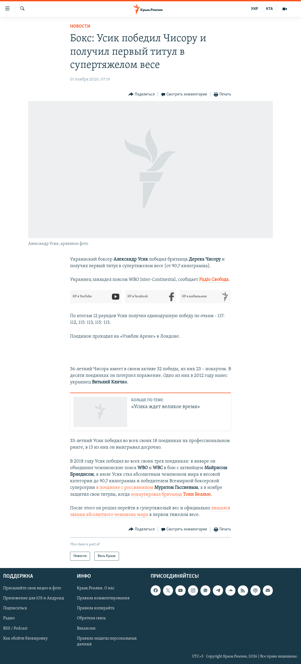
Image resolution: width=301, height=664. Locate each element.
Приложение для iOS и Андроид (33, 598)
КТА (269, 9)
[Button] (142, 94)
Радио (9, 618)
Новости (80, 26)
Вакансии (86, 628)
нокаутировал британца (171, 494)
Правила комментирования (103, 598)
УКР (254, 9)
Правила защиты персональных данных (107, 641)
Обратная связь (91, 618)
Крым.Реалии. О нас (96, 588)
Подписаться (15, 608)
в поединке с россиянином (124, 487)
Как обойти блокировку (25, 638)
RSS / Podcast (15, 628)
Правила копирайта (96, 608)
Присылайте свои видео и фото (32, 588)
